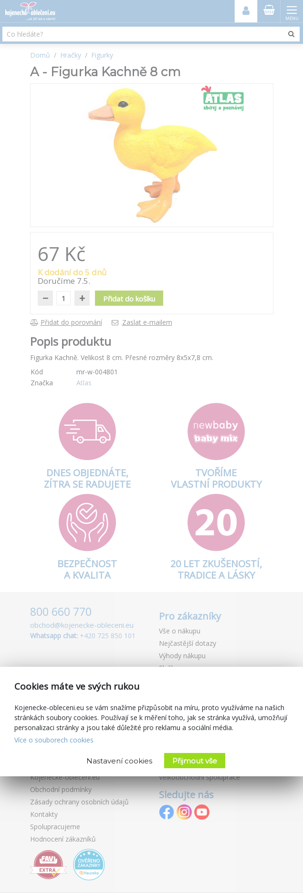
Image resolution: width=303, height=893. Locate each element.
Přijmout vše (194, 760)
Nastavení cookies (119, 760)
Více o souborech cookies (54, 739)
